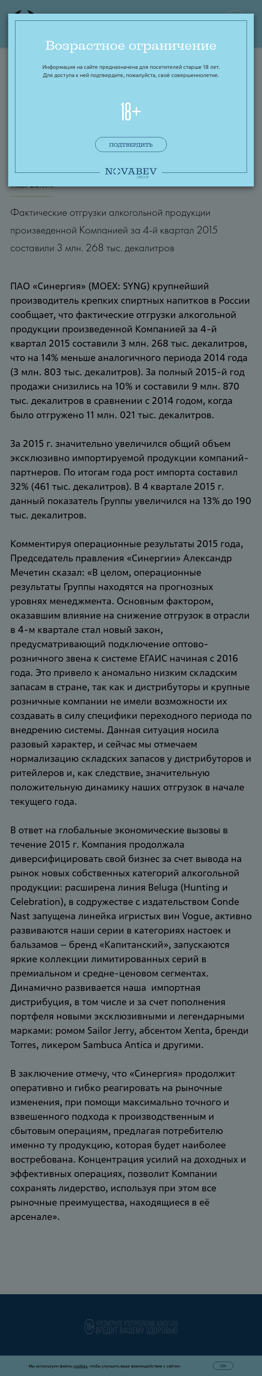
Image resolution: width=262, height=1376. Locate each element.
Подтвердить (131, 144)
